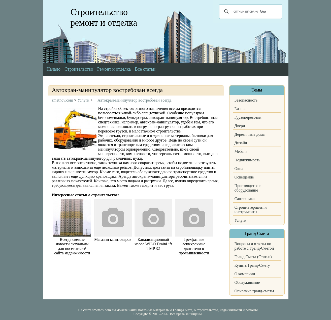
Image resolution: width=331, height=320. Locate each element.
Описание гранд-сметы (254, 291)
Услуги (241, 220)
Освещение (244, 177)
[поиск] (250, 12)
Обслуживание (247, 282)
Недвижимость (247, 160)
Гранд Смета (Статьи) (253, 257)
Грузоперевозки (248, 117)
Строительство (78, 69)
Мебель (241, 151)
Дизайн (241, 143)
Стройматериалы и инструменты (251, 209)
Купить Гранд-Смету (252, 265)
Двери (240, 126)
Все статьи (145, 69)
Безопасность (246, 100)
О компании (245, 274)
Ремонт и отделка (114, 69)
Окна (239, 168)
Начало (53, 69)
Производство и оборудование (248, 188)
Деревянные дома (250, 134)
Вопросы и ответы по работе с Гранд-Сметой (254, 246)
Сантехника (245, 199)
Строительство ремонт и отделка (104, 17)
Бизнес (240, 109)
